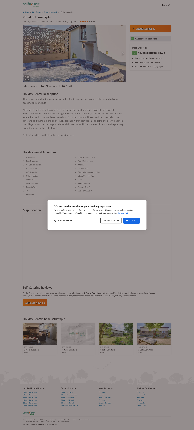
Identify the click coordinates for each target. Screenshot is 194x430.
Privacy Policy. (124, 213)
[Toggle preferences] (63, 221)
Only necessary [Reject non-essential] (111, 221)
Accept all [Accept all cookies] (131, 221)
